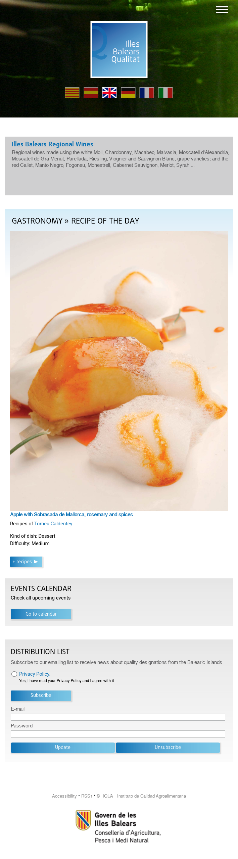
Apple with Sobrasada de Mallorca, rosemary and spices (71, 515)
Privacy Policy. (34, 674)
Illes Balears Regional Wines (52, 145)
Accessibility (64, 796)
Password (22, 725)
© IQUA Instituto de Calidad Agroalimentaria (141, 796)
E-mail (18, 709)
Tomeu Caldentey (53, 524)
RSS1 (87, 796)
